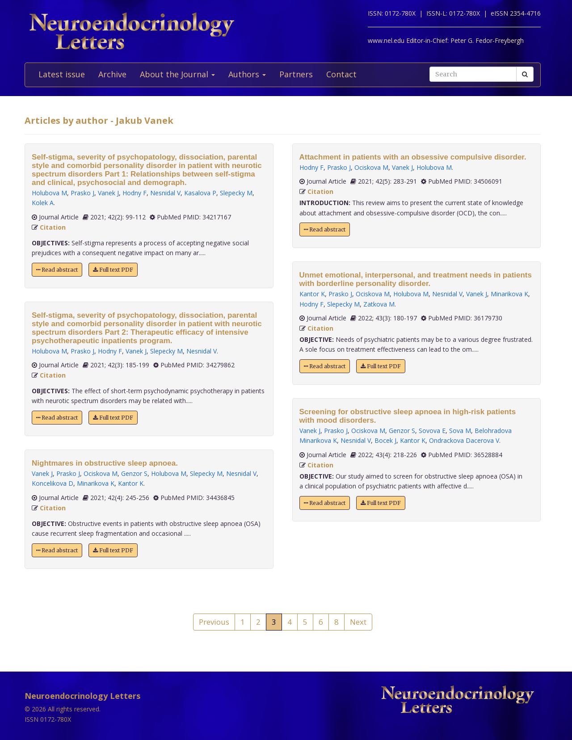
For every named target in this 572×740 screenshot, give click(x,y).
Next (358, 622)
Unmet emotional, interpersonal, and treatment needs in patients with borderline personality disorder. (415, 279)
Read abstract (57, 269)
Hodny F (134, 193)
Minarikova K (95, 483)
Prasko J (82, 193)
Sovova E (432, 430)
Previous (214, 622)
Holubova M (49, 193)
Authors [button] (247, 74)
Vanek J (108, 193)
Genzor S (134, 473)
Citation (53, 227)
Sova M (460, 430)
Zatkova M (379, 304)
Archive (112, 74)
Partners (296, 74)
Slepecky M (236, 193)
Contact (341, 74)
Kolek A (43, 202)
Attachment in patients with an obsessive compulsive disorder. (412, 157)
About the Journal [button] (177, 74)
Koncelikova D (52, 483)
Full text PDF (113, 269)
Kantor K (130, 483)
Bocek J (385, 440)
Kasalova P (200, 193)
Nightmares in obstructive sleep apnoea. (105, 463)
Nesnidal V (165, 193)
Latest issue (61, 74)
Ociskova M (101, 473)
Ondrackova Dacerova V (464, 440)
